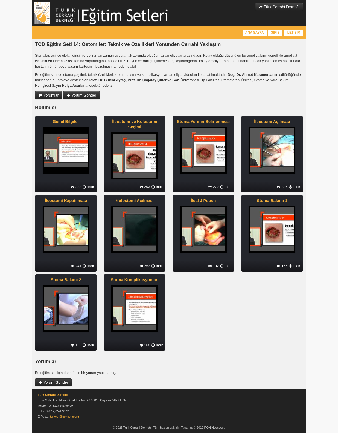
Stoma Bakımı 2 (66, 279)
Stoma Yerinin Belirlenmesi (203, 121)
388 (76, 187)
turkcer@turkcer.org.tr (64, 416)
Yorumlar (49, 95)
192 (213, 266)
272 (213, 187)
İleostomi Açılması (272, 121)
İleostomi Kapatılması (66, 200)
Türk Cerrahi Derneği (279, 7)
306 (282, 187)
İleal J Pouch (203, 200)
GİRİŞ (275, 32)
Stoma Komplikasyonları (135, 279)
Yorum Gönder (81, 95)
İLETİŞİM (293, 32)
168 (144, 345)
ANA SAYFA (254, 32)
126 (76, 345)
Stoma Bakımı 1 (272, 200)
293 (144, 187)
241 (76, 266)
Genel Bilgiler (66, 121)
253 (144, 266)
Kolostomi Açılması (135, 200)
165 (282, 266)
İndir (88, 187)
